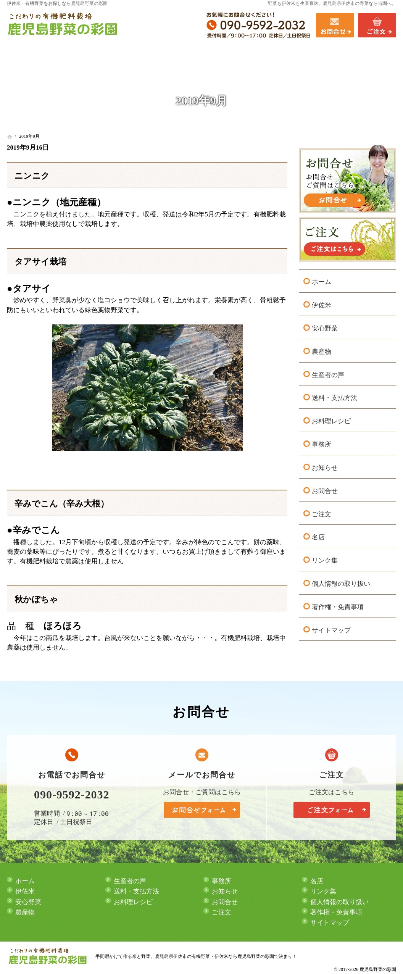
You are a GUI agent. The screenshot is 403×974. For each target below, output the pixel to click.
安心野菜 (325, 326)
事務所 (321, 442)
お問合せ (325, 488)
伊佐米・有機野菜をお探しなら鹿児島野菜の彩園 (57, 3)
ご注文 (321, 512)
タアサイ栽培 (40, 261)
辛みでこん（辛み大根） (62, 503)
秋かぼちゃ (36, 599)
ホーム (321, 280)
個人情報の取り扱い (341, 581)
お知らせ (325, 465)
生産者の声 (328, 372)
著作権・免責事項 (338, 604)
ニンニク (32, 176)
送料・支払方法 (334, 396)
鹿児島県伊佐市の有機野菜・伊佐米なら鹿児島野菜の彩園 (214, 956)
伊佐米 (321, 302)
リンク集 (325, 558)
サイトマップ (331, 628)
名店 (318, 535)
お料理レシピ (331, 418)
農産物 (321, 349)
